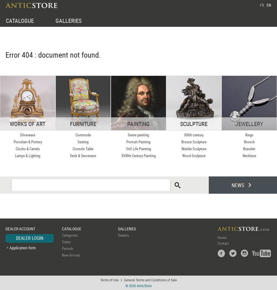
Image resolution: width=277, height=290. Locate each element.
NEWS (238, 185)
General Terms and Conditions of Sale (150, 280)
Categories (70, 235)
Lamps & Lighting (27, 155)
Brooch (249, 141)
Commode (83, 135)
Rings (249, 135)
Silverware (27, 135)
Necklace (249, 155)
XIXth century (194, 135)
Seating (82, 141)
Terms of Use (109, 280)
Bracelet (249, 148)
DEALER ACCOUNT (20, 228)
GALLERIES (69, 21)
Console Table (83, 148)
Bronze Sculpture (193, 141)
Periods (67, 248)
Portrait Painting (138, 141)
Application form (23, 248)
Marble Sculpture (194, 148)
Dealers (123, 235)
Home (221, 237)
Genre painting (138, 135)
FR (262, 5)
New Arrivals (71, 255)
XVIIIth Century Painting (138, 155)
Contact (223, 243)
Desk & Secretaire (83, 155)
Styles (66, 241)
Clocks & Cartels (28, 148)
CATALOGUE (20, 21)
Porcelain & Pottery (28, 141)
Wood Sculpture (194, 155)
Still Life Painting (138, 148)
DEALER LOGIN (29, 238)
